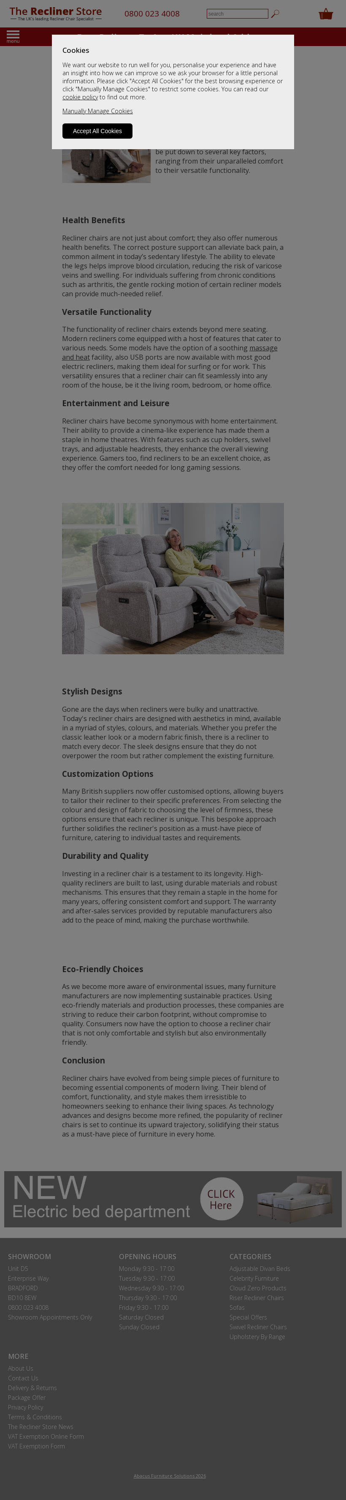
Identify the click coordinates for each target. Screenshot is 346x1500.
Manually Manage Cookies (97, 111)
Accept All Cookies (97, 131)
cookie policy (80, 97)
